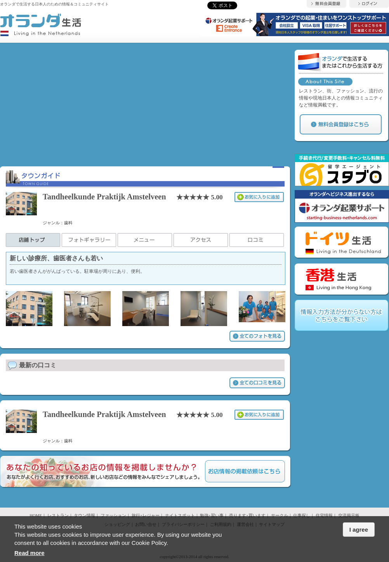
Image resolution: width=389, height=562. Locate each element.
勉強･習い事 (212, 515)
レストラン (58, 515)
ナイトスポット (180, 515)
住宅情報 (324, 515)
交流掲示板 (348, 515)
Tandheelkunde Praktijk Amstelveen (104, 196)
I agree (358, 529)
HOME (36, 515)
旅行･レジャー (146, 515)
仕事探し (301, 515)
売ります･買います (247, 515)
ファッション (113, 515)
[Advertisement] (145, 104)
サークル (279, 515)
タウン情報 (84, 515)
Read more (29, 553)
